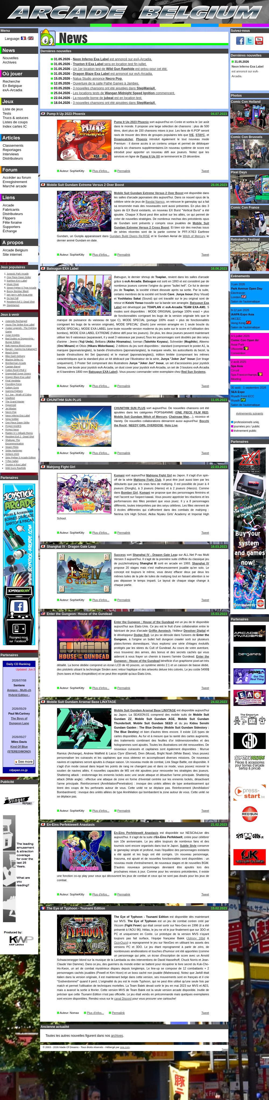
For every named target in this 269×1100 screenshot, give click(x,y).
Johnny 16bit (196, 938)
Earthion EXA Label (17, 280)
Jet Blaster (10, 408)
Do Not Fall (12, 298)
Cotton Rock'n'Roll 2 (15, 370)
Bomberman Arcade (15, 363)
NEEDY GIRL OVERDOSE (146, 425)
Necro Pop (10, 412)
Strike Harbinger (13, 450)
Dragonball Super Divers (18, 373)
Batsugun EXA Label (103, 371)
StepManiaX (13, 305)
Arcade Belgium (15, 250)
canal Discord (123, 998)
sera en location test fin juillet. (110, 64)
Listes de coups (15, 122)
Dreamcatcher (123, 139)
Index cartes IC (15, 126)
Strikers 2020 (12, 454)
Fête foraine (12, 222)
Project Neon (12, 429)
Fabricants (11, 210)
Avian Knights (12, 335)
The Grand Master (14, 401)
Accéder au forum (17, 177)
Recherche (11, 81)
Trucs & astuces (15, 118)
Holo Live (171, 425)
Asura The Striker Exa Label (19, 324)
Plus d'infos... (100, 171)
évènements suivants (249, 413)
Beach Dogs (11, 352)
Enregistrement (15, 182)
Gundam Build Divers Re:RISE (130, 236)
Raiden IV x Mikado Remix (19, 433)
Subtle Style (188, 845)
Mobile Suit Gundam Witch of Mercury (140, 416)
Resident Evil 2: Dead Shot (20, 301)
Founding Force (13, 384)
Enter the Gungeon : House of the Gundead (144, 622)
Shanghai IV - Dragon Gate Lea (154, 554)
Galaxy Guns (12, 387)
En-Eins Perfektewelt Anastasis (136, 832)
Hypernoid (10, 405)
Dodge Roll (141, 635)
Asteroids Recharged (16, 321)
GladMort (10, 398)
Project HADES (13, 426)
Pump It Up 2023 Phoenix (131, 122)
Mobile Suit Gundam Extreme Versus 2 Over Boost (148, 193)
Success (120, 554)
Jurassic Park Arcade (18, 273)
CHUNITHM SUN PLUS (129, 408)
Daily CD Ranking (18, 664)
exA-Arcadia (12, 90)
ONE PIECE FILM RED (192, 412)
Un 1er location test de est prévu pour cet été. (120, 69)
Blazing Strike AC (14, 359)
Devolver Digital (195, 630)
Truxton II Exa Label (15, 464)
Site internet (12, 254)
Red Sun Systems (193, 371)
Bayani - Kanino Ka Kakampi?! (21, 349)
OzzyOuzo (121, 942)
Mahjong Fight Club (147, 479)
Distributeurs (13, 158)
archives (117, 1036)
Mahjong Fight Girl (159, 475)
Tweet (205, 171)
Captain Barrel (12, 366)
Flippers (9, 218)
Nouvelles (11, 58)
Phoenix (141, 139)
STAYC (200, 134)
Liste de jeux (13, 109)
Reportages (12, 150)
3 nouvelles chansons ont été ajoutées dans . (114, 88)
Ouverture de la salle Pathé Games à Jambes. (106, 83)
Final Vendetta (12, 380)
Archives (9, 62)
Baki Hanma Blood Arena (18, 345)
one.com (125, 1047)
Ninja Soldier (12, 419)
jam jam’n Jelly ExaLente (20, 294)
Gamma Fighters (14, 391)
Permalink (123, 171)
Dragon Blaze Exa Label (17, 377)
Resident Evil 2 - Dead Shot (19, 436)
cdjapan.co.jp (18, 770)
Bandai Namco (155, 201)
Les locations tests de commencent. (124, 93)
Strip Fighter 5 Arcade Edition (20, 457)
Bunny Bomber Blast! (18, 291)
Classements (13, 145)
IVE (191, 134)
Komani (119, 475)
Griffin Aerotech (160, 630)
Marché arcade (15, 186)
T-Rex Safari (11, 461)
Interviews (11, 154)
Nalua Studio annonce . (98, 78)
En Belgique (12, 86)
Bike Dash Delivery (15, 356)
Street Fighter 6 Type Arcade (21, 287)
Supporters (11, 227)
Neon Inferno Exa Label (17, 415)
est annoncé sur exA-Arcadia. (112, 59)
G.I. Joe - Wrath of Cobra (18, 394)
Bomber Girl (129, 492)
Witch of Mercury (194, 236)
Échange (10, 231)
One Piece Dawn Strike (19, 277)
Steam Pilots (12, 447)
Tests (7, 113)
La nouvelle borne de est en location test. (107, 98)
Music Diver (13, 284)
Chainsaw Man (179, 416)
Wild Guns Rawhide (15, 468)
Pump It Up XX (150, 156)
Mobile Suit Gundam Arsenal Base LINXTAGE (145, 710)
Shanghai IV (200, 563)
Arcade (8, 205)
